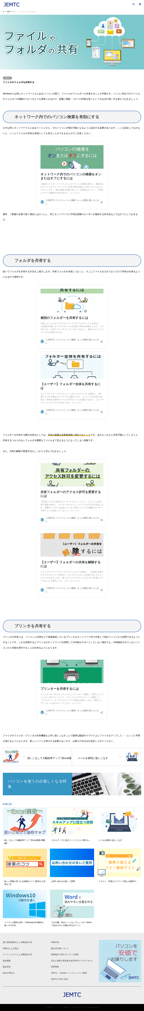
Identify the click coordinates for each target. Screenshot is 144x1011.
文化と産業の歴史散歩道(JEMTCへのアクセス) (71, 961)
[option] (72, 42)
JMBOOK (55, 942)
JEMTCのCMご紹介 (59, 979)
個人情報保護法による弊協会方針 (17, 942)
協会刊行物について (60, 948)
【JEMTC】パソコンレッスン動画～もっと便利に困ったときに (66, 1007)
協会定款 (7, 967)
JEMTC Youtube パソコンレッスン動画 (69, 973)
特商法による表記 (11, 948)
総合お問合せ (9, 973)
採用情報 (55, 967)
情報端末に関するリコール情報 (64, 954)
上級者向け (7, 78)
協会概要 (7, 961)
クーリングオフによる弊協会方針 (17, 954)
